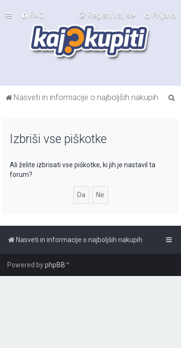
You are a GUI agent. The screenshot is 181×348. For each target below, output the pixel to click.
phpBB (55, 265)
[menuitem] (32, 15)
